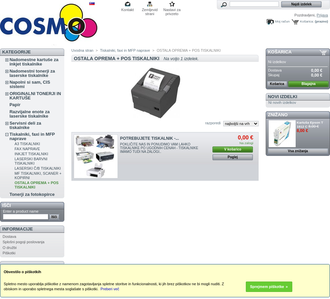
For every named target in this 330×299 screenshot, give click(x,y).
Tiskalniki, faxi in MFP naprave (32, 136)
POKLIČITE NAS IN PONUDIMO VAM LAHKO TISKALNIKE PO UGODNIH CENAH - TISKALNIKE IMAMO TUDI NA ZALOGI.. (159, 148)
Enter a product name (21, 211)
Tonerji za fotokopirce (32, 194)
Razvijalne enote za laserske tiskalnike (29, 114)
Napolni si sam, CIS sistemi (29, 84)
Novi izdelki (282, 96)
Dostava (9, 236)
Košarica (280, 51)
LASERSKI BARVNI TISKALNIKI (30, 161)
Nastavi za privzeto (171, 10)
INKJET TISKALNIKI (31, 154)
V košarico (232, 149)
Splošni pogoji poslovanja (23, 242)
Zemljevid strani (150, 10)
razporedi (213, 123)
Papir (15, 104)
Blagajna (308, 84)
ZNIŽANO (278, 114)
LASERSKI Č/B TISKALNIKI (37, 168)
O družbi (10, 248)
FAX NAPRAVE (27, 149)
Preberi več (109, 289)
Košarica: (307, 21)
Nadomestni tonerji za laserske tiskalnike (32, 73)
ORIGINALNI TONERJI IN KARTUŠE (35, 95)
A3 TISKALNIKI (27, 144)
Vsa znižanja (298, 151)
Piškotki (9, 253)
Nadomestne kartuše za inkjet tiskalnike (33, 62)
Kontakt (127, 10)
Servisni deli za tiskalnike (25, 125)
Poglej (233, 157)
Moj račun (282, 21)
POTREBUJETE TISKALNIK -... (149, 138)
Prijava (322, 15)
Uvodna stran (82, 50)
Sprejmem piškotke (267, 287)
